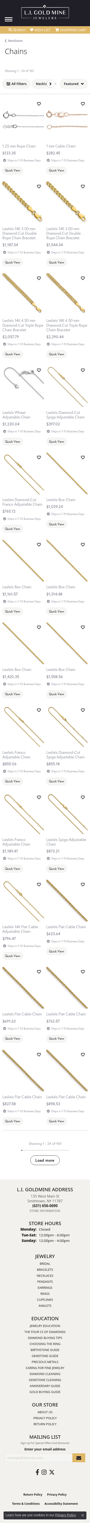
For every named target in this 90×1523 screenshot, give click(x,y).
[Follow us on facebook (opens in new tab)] (37, 1472)
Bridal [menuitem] (45, 1263)
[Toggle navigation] (8, 19)
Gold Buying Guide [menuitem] (45, 1392)
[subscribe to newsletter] (78, 1457)
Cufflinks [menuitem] (45, 1299)
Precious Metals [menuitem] (45, 1362)
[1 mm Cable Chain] (67, 146)
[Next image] (84, 120)
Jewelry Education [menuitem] (45, 1326)
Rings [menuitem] (44, 1293)
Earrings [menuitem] (45, 1287)
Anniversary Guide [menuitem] (45, 1386)
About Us (45, 1412)
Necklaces (15, 41)
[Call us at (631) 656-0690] (45, 1205)
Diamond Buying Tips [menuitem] (45, 1338)
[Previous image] (49, 120)
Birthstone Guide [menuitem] (45, 1350)
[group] (67, 120)
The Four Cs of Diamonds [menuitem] (44, 1332)
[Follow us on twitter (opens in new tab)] (52, 1472)
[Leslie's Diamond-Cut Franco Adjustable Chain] (23, 501)
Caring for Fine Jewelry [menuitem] (45, 1368)
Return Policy (45, 1424)
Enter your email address (45, 1449)
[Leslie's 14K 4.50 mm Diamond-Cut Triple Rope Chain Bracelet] (23, 325)
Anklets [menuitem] (45, 1305)
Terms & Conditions (26, 1504)
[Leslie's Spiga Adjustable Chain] (67, 841)
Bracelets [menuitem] (45, 1269)
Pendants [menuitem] (45, 1281)
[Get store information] (45, 1211)
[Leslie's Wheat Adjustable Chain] (23, 414)
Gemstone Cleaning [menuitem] (45, 1380)
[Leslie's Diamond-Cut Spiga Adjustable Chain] (67, 414)
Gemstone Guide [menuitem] (45, 1356)
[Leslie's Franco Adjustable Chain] (23, 754)
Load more (45, 1160)
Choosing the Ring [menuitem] (45, 1344)
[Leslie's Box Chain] (67, 499)
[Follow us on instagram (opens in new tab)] (44, 1472)
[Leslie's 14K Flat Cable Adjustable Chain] (23, 928)
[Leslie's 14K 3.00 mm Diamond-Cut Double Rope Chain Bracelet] (23, 233)
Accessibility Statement (61, 1504)
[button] (17, 30)
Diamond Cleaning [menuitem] (45, 1374)
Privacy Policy (45, 1418)
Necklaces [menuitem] (45, 1275)
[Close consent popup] (82, 1515)
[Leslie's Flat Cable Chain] (67, 926)
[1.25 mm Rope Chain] (23, 120)
